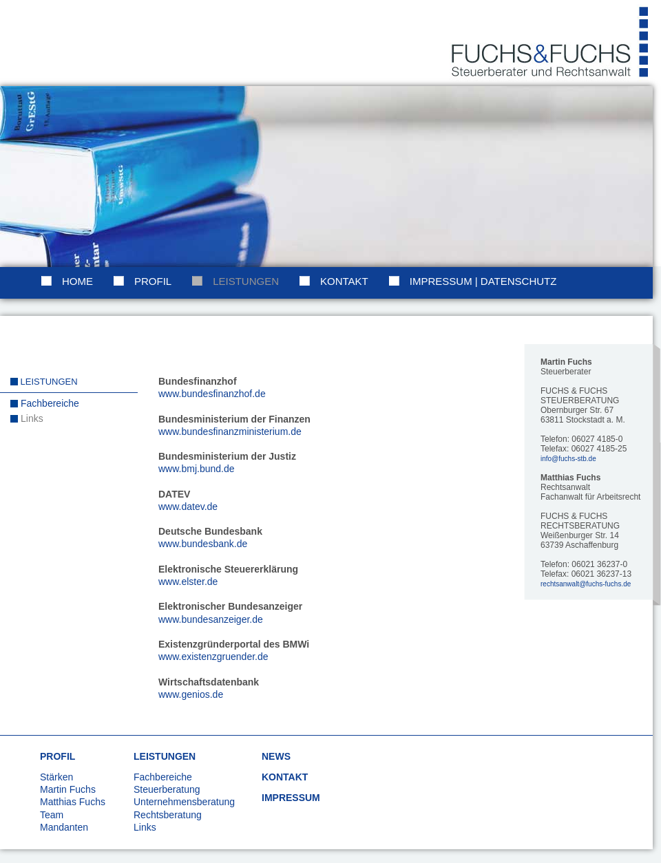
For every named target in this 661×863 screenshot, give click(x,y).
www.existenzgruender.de (213, 656)
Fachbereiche (50, 403)
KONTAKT (285, 776)
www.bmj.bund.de (196, 468)
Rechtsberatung (168, 814)
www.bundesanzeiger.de (210, 619)
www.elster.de (188, 581)
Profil (152, 281)
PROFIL (57, 756)
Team (51, 814)
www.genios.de (190, 694)
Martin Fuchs (68, 789)
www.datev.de (188, 506)
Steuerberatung (167, 789)
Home (77, 281)
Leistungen (246, 281)
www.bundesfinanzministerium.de (230, 431)
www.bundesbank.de (202, 543)
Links (32, 418)
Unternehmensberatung (184, 801)
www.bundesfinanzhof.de (212, 393)
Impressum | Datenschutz (483, 281)
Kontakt (344, 281)
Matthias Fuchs (72, 801)
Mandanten (64, 827)
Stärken (56, 776)
